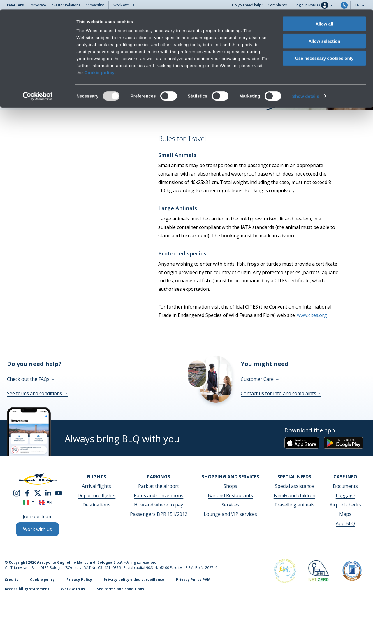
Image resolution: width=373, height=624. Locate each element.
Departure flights (96, 495)
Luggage (345, 495)
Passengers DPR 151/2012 (158, 514)
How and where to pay (158, 505)
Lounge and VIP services (230, 514)
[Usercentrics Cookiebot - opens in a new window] (37, 87)
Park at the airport (158, 486)
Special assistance (294, 486)
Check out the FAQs (31, 379)
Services (230, 505)
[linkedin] (48, 493)
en (45, 502)
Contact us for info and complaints (281, 393)
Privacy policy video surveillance (134, 579)
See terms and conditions (37, 393)
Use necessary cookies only (324, 48)
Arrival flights (96, 486)
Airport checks (345, 505)
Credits (11, 579)
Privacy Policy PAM (193, 579)
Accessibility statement (27, 588)
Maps (345, 514)
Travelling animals (294, 505)
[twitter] (37, 493)
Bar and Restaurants (230, 495)
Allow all (324, 14)
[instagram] (16, 493)
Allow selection (324, 31)
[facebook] (27, 493)
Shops (230, 486)
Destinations (96, 505)
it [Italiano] (28, 502)
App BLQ (345, 523)
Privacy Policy (79, 579)
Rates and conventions (158, 495)
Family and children (294, 495)
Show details (305, 86)
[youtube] (58, 493)
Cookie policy (99, 63)
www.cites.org (312, 315)
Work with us (73, 588)
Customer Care (260, 379)
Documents (345, 486)
